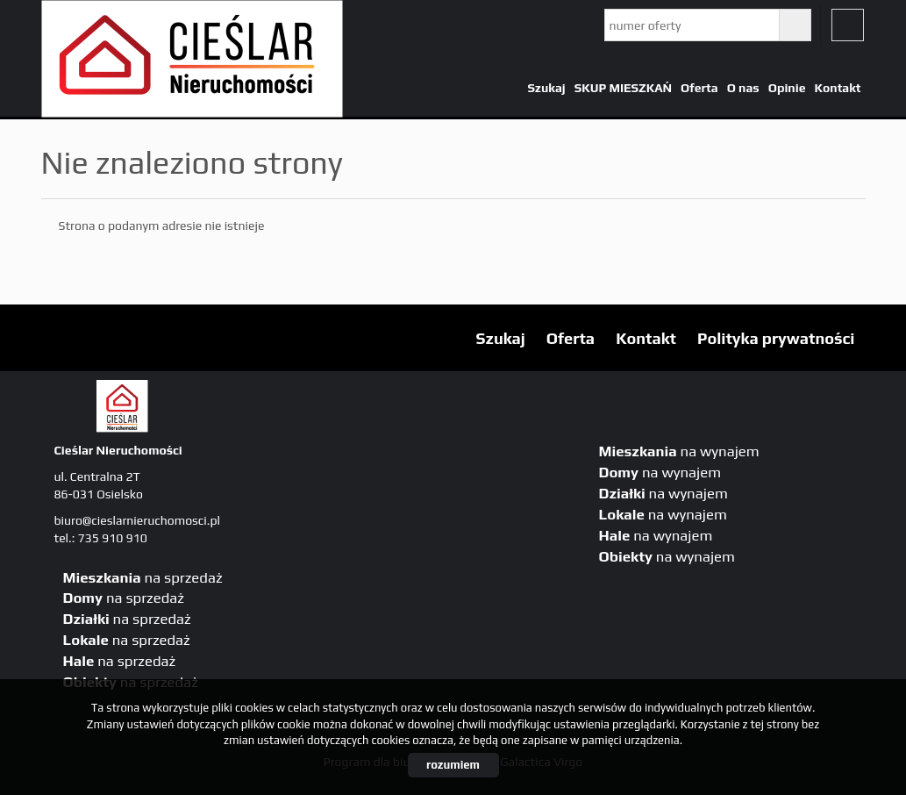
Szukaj (546, 88)
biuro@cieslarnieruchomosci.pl (137, 520)
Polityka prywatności (775, 338)
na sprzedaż (143, 577)
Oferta (699, 88)
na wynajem (679, 451)
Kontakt (837, 88)
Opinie (787, 88)
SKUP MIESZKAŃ (623, 88)
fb (847, 25)
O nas (743, 88)
